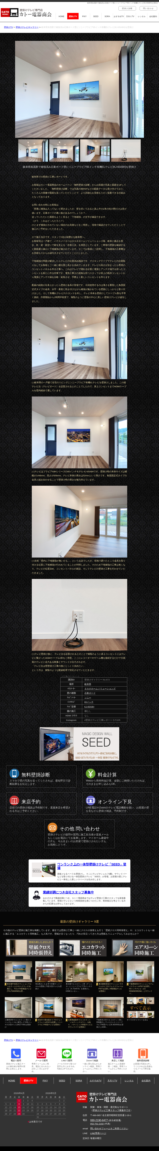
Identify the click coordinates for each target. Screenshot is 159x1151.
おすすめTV (119, 16)
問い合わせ (148, 8)
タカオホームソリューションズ (100, 688)
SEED (95, 16)
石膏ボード (90, 693)
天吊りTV (130, 16)
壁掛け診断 (127, 8)
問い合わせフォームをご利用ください (109, 1128)
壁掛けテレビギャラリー (27, 27)
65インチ (88, 702)
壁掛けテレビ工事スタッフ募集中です (111, 1110)
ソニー (87, 697)
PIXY (84, 16)
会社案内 (153, 16)
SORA (107, 16)
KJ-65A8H (89, 707)
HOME (61, 16)
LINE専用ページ (98, 1133)
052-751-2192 (97, 1124)
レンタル (141, 16)
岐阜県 (87, 684)
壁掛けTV (73, 16)
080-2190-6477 (99, 1120)
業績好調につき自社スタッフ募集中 (68, 892)
